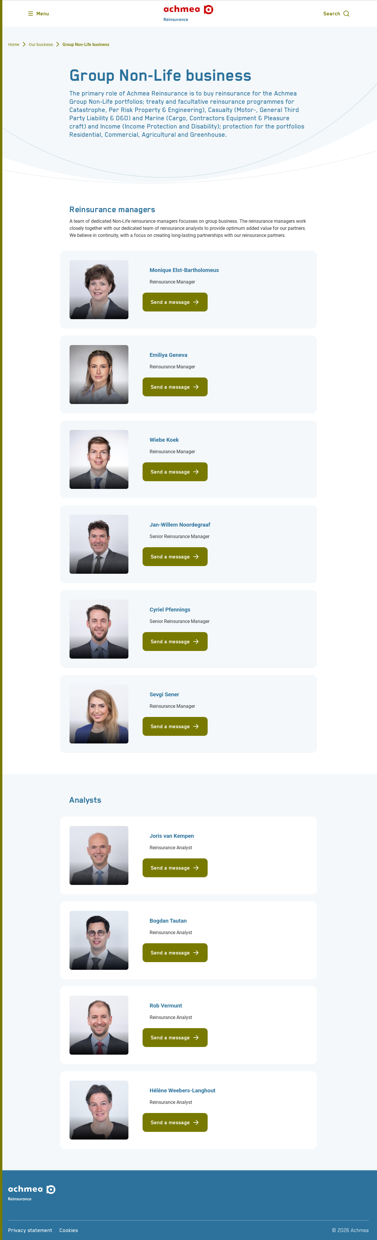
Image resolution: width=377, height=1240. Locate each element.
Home (13, 44)
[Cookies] (68, 1230)
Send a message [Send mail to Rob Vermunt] (175, 1037)
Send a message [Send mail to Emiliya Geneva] (175, 386)
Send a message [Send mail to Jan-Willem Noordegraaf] (175, 556)
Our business (41, 44)
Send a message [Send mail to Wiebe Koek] (175, 471)
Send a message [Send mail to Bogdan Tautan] (175, 952)
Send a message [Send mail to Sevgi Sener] (175, 726)
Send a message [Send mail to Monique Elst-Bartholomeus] (175, 302)
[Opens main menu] (38, 13)
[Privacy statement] (30, 1230)
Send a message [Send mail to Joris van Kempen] (175, 867)
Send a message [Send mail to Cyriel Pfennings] (175, 641)
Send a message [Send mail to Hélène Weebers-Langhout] (175, 1122)
